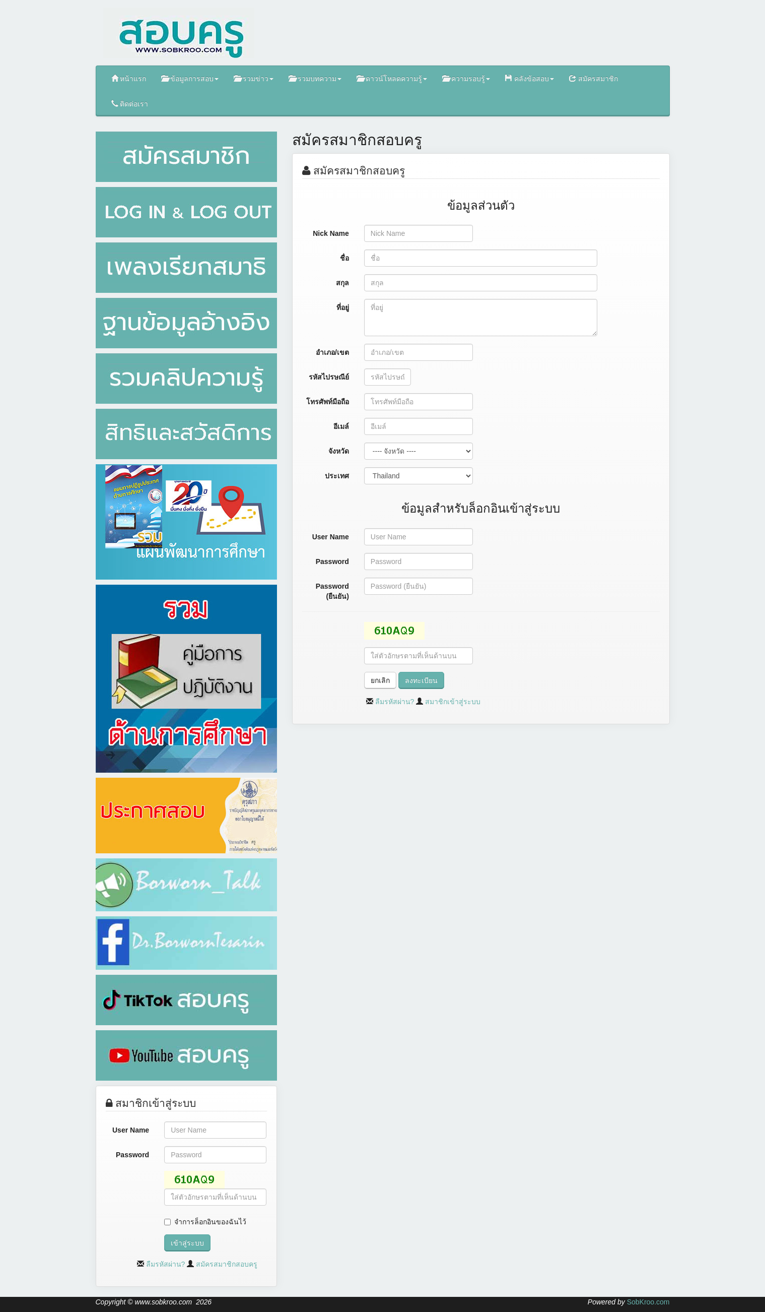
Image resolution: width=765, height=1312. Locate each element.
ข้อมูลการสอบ (190, 78)
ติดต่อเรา (130, 103)
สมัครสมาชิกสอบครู (226, 1264)
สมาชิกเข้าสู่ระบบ (452, 702)
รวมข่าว (253, 78)
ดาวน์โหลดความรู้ (392, 78)
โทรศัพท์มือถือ (327, 402)
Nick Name (331, 233)
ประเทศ (337, 476)
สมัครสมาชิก (593, 78)
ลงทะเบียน (421, 680)
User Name (130, 1130)
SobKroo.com (648, 1302)
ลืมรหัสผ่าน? (165, 1264)
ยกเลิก (380, 680)
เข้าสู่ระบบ (187, 1243)
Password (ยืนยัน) (332, 591)
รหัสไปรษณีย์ (329, 377)
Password (132, 1155)
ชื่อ (344, 258)
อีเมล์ (341, 426)
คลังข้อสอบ (529, 78)
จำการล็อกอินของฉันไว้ (210, 1222)
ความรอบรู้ (466, 78)
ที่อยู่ (342, 307)
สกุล (342, 283)
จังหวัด (338, 451)
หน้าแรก (129, 78)
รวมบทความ (315, 78)
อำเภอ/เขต (332, 352)
